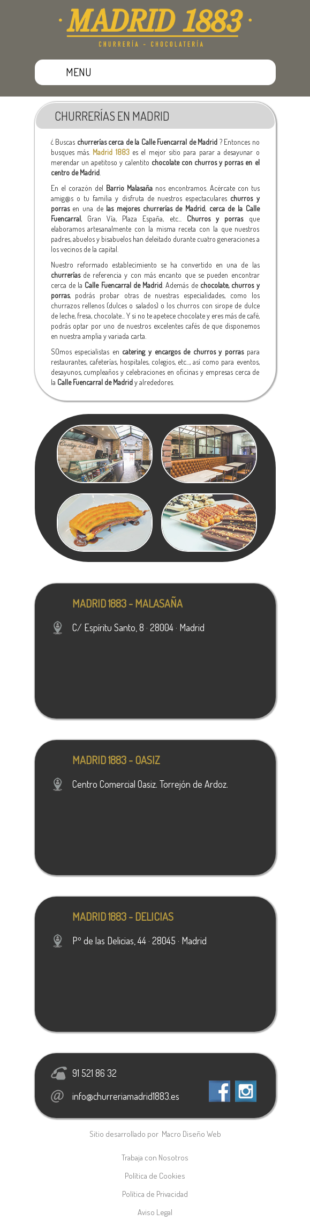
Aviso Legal (155, 1212)
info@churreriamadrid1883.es (125, 1096)
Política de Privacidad (155, 1194)
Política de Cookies (155, 1176)
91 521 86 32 (94, 1073)
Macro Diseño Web (191, 1134)
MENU (79, 72)
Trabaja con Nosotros (155, 1157)
